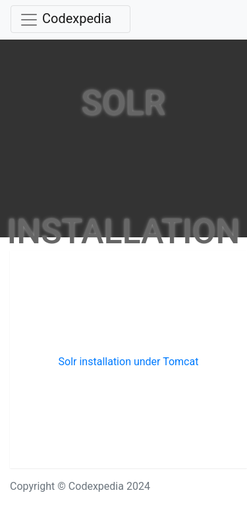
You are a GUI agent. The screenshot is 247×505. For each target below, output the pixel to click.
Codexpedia (76, 18)
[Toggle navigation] (70, 19)
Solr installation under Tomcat (129, 361)
